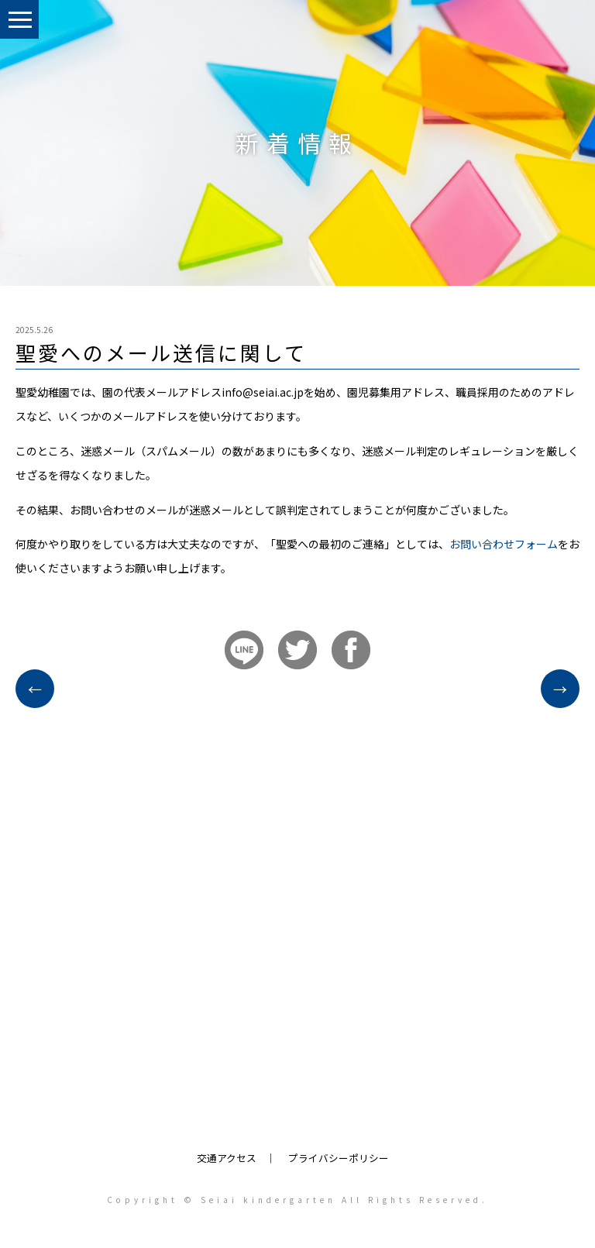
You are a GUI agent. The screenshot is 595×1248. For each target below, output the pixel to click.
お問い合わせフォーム (503, 544)
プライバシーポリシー (338, 1157)
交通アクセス (226, 1157)
